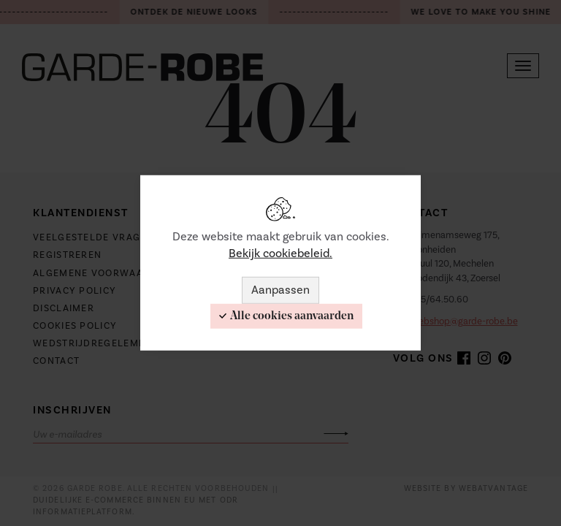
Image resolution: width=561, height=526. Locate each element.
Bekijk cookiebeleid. (280, 253)
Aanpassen (280, 290)
